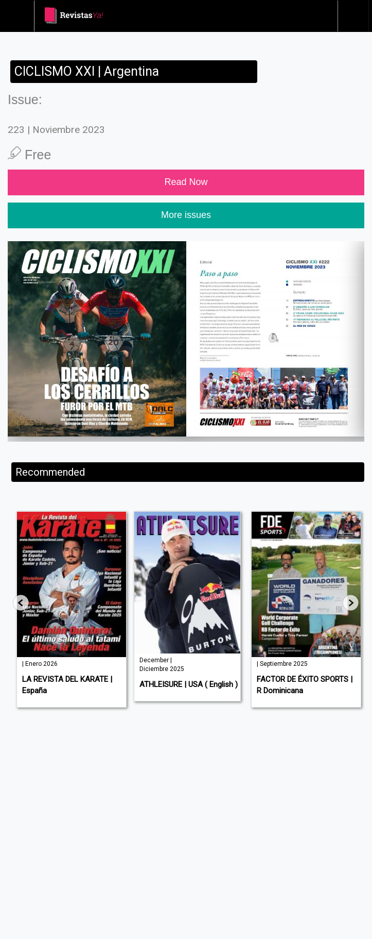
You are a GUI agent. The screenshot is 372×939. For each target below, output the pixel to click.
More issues (186, 215)
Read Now (185, 182)
